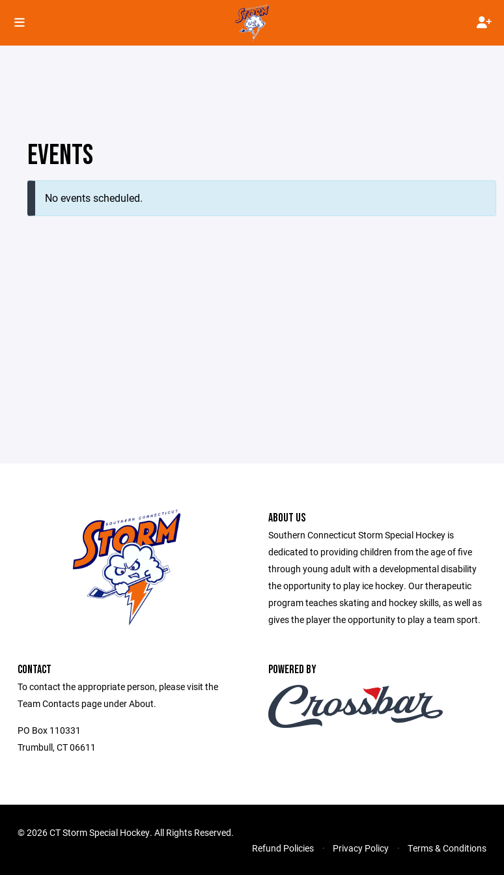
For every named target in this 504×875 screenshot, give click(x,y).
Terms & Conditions (447, 848)
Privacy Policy (361, 848)
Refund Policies (283, 848)
